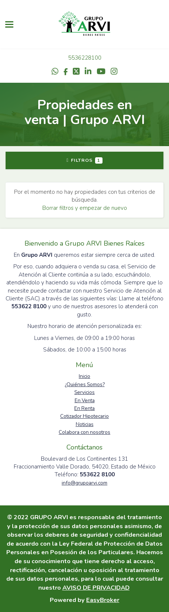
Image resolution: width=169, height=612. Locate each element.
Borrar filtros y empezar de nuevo (84, 208)
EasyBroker (102, 600)
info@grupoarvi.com (84, 482)
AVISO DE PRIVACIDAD (96, 587)
